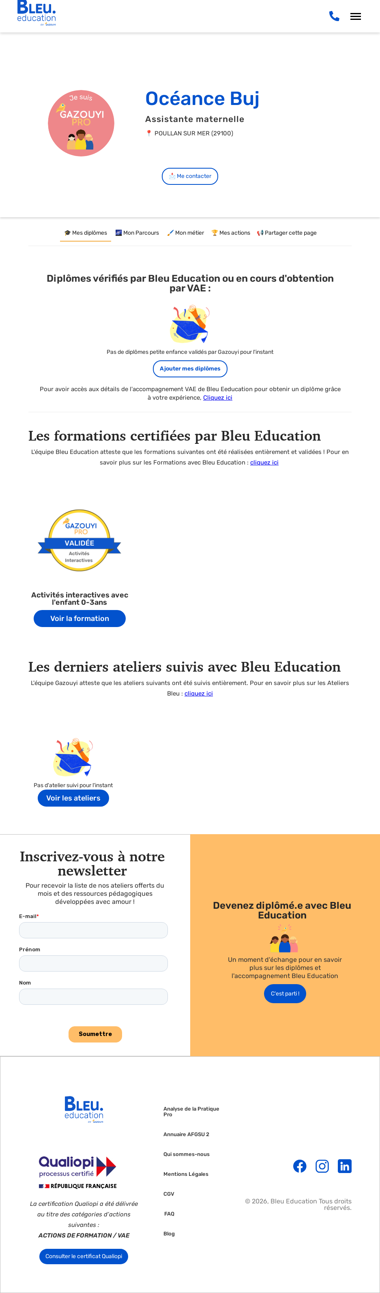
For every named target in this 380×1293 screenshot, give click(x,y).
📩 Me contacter (190, 176)
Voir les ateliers (73, 798)
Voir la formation (79, 618)
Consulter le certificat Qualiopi (83, 1256)
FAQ (169, 1214)
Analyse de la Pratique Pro (191, 1111)
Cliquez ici (217, 397)
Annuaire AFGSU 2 (186, 1134)
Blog (169, 1234)
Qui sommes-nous (186, 1154)
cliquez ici (264, 462)
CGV (168, 1194)
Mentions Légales (185, 1174)
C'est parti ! (285, 993)
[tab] (85, 233)
